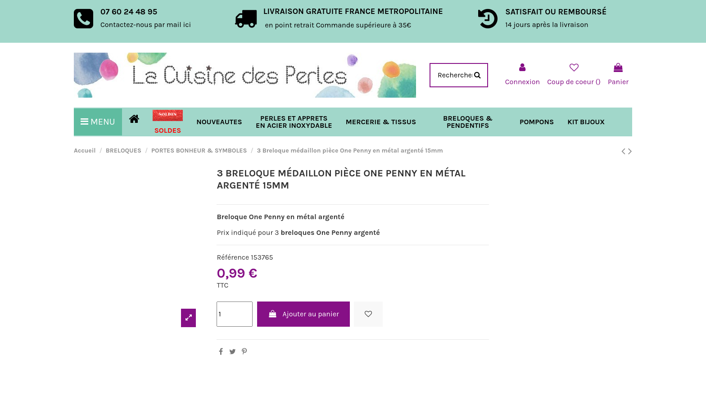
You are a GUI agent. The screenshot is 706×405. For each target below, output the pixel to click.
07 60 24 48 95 (128, 12)
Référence (233, 257)
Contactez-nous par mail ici (145, 24)
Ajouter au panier (303, 314)
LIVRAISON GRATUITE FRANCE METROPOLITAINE (353, 11)
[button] (381, 121)
